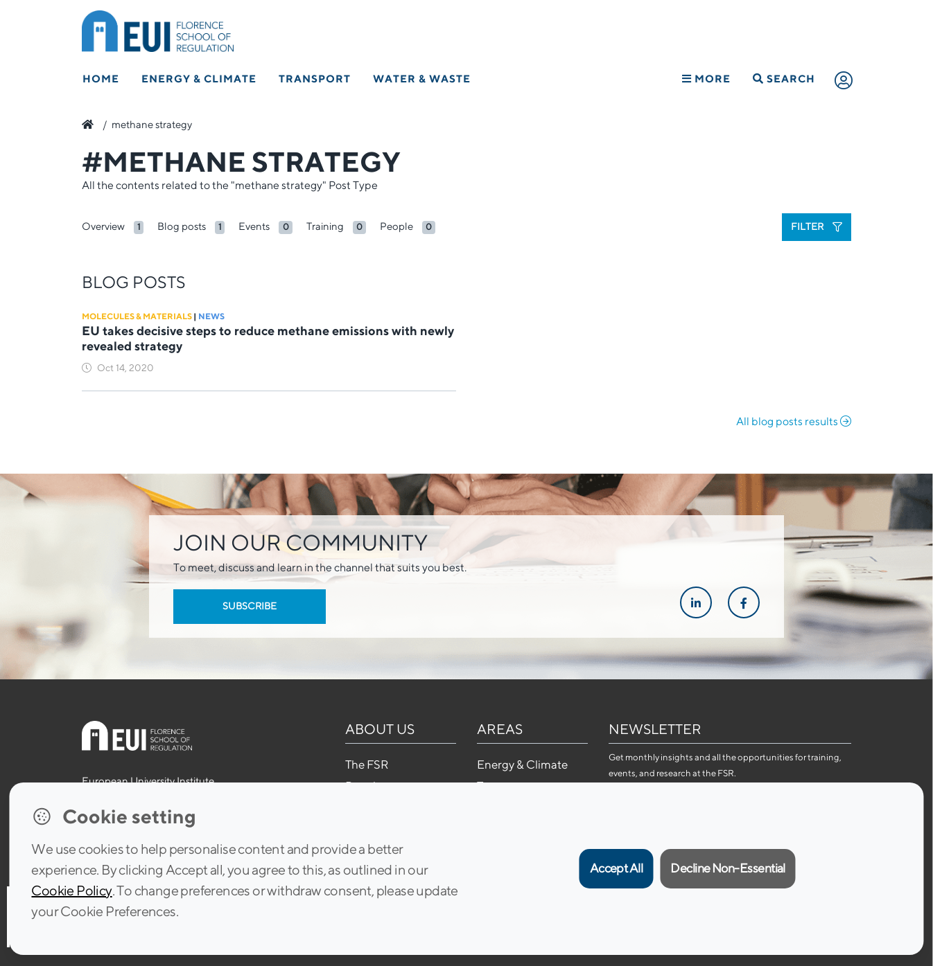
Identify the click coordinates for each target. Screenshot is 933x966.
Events (254, 226)
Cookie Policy (71, 890)
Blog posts (181, 226)
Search (784, 78)
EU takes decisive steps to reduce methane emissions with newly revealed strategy (268, 338)
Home (100, 78)
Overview (103, 226)
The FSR (366, 764)
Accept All (616, 868)
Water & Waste (422, 78)
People (396, 226)
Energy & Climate (198, 78)
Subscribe (250, 605)
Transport (315, 78)
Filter (816, 226)
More (706, 78)
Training (325, 226)
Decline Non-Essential (727, 868)
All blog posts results (793, 421)
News (211, 316)
